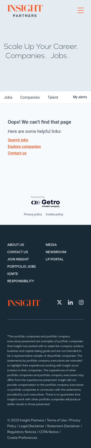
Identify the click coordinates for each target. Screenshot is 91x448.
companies (30, 97)
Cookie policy (54, 214)
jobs (8, 97)
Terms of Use (57, 420)
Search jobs (18, 140)
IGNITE (12, 274)
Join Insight (18, 259)
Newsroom (56, 252)
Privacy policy (33, 214)
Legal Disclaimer (32, 426)
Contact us (17, 153)
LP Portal (55, 259)
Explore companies (24, 146)
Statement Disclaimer (64, 426)
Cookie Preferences (22, 438)
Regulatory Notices (22, 432)
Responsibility (20, 281)
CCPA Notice (49, 432)
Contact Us (17, 252)
